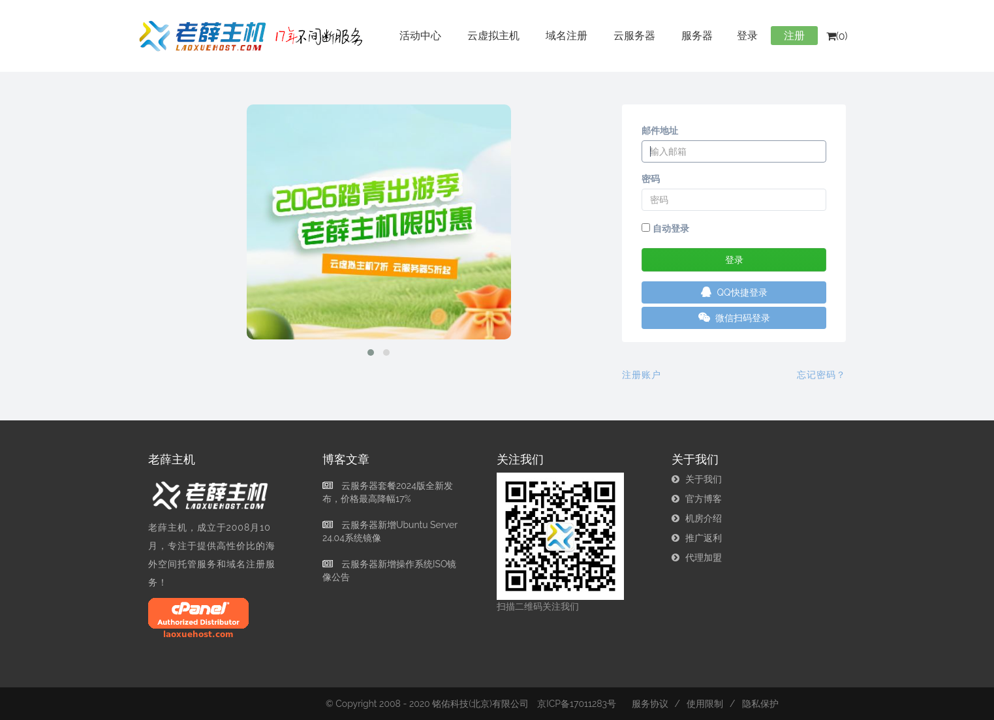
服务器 (697, 35)
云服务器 (634, 35)
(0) (837, 36)
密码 (651, 179)
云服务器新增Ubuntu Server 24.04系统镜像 (390, 531)
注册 (794, 35)
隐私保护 (760, 703)
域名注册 (566, 35)
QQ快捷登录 (734, 292)
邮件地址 (660, 130)
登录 (747, 35)
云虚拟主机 (493, 35)
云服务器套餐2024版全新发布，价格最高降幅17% (387, 492)
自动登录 (665, 228)
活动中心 (420, 35)
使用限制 (705, 703)
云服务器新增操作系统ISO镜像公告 (389, 570)
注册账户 (641, 374)
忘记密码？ (821, 374)
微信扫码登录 (734, 317)
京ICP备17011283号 (576, 703)
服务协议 (650, 703)
